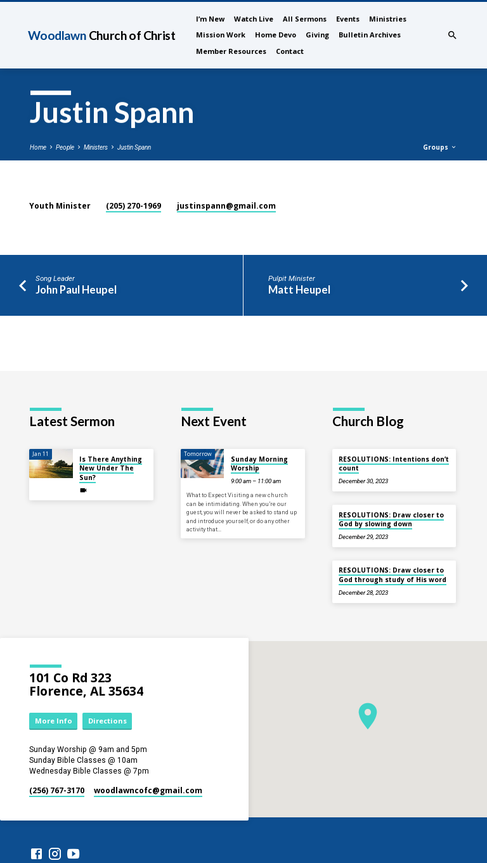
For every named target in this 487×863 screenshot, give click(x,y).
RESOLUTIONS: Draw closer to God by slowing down (391, 519)
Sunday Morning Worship (259, 463)
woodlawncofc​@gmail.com (148, 790)
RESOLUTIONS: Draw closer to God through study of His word (392, 574)
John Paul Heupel (76, 289)
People (65, 147)
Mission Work (220, 34)
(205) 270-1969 (133, 205)
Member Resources (231, 51)
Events (348, 18)
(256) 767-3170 (56, 790)
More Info (53, 720)
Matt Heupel (299, 289)
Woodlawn (101, 35)
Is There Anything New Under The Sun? (110, 468)
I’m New (210, 18)
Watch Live (253, 18)
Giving (317, 34)
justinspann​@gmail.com (226, 205)
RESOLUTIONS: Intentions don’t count (394, 463)
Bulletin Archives (370, 34)
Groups (440, 147)
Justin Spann (134, 147)
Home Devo (275, 34)
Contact (290, 51)
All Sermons (305, 18)
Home (38, 147)
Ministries (387, 18)
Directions (107, 720)
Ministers (96, 147)
